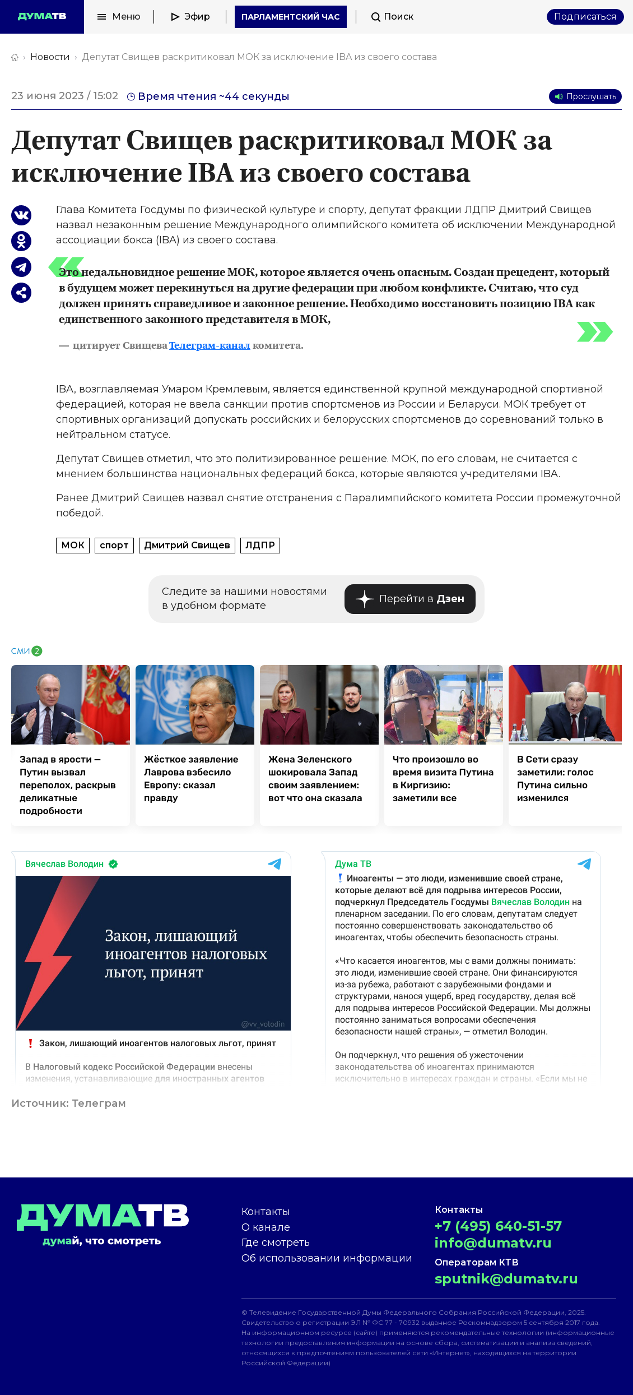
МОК (73, 545)
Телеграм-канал (209, 346)
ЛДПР (260, 545)
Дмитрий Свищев (187, 545)
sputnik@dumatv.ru (506, 1279)
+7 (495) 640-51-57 (498, 1226)
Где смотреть (275, 1242)
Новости (50, 57)
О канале (265, 1227)
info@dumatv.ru (493, 1243)
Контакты (265, 1211)
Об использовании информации (326, 1258)
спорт (114, 545)
